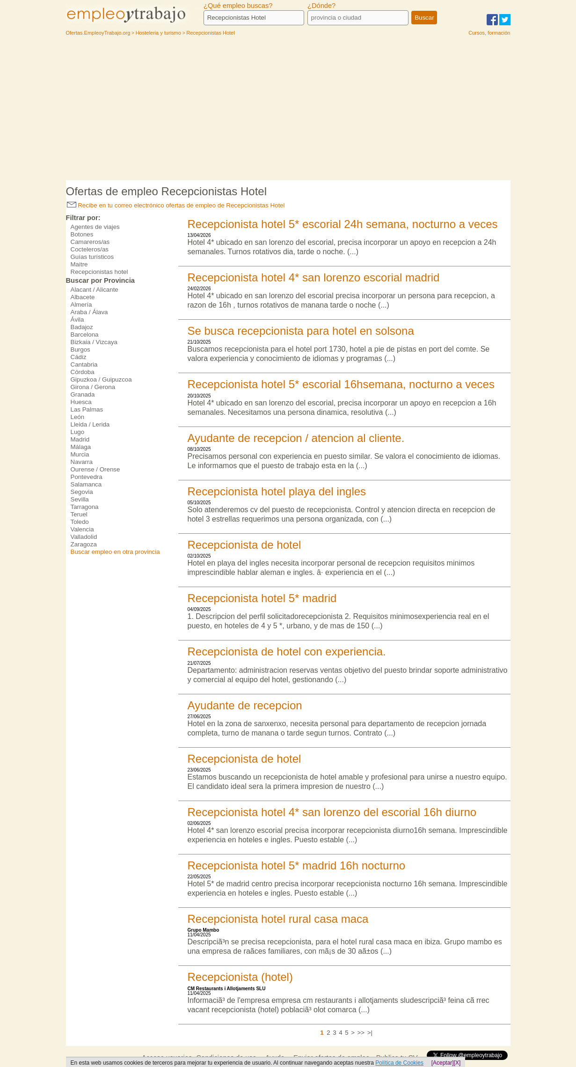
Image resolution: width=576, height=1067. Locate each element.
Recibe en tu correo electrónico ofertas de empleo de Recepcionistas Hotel (176, 205)
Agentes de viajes (95, 226)
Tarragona (85, 506)
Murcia (80, 454)
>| (369, 1032)
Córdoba (83, 371)
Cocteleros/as (90, 249)
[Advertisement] (288, 110)
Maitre (79, 264)
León (78, 416)
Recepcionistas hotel (99, 271)
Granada (83, 394)
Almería (81, 304)
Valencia (82, 529)
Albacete (83, 297)
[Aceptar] (442, 1063)
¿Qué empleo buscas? (238, 5)
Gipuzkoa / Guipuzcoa (101, 379)
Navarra (82, 461)
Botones (82, 234)
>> (361, 1032)
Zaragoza (84, 544)
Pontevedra (86, 476)
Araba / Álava (89, 312)
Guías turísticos (92, 256)
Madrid (80, 439)
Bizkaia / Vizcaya (94, 342)
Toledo (80, 521)
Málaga (81, 446)
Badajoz (82, 327)
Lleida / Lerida (90, 424)
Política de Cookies (399, 1063)
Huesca (81, 401)
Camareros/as (90, 241)
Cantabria (84, 364)
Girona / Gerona (93, 386)
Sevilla (80, 499)
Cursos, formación (489, 33)
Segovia (82, 491)
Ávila (77, 319)
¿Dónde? (321, 5)
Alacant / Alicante (94, 289)
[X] (457, 1063)
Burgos (80, 349)
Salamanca (86, 484)
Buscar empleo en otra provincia (115, 551)
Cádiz (79, 357)
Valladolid (84, 536)
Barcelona (85, 334)
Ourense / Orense (95, 469)
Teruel (79, 514)
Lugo (78, 431)
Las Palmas (87, 409)
